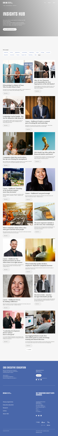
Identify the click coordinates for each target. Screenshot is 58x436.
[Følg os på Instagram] (41, 380)
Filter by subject (6, 49)
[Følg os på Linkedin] (41, 416)
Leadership (6, 52)
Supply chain (23, 54)
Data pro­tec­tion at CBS (39, 430)
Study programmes (8, 401)
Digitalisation (17, 52)
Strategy (42, 52)
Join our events (5, 375)
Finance (17, 54)
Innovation (48, 52)
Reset (39, 55)
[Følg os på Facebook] (38, 380)
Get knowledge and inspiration (8, 376)
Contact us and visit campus (40, 407)
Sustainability (24, 52)
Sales (36, 54)
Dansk (44, 2)
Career (37, 52)
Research (5, 407)
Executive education (9, 5)
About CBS (6, 413)
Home (4, 5)
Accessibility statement (46, 430)
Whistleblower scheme (39, 432)
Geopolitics (6, 54)
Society (11, 52)
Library (5, 410)
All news (37, 410)
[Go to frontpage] (8, 2)
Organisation (31, 52)
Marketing (30, 54)
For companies (38, 411)
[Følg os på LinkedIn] (36, 380)
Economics (12, 54)
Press (37, 408)
